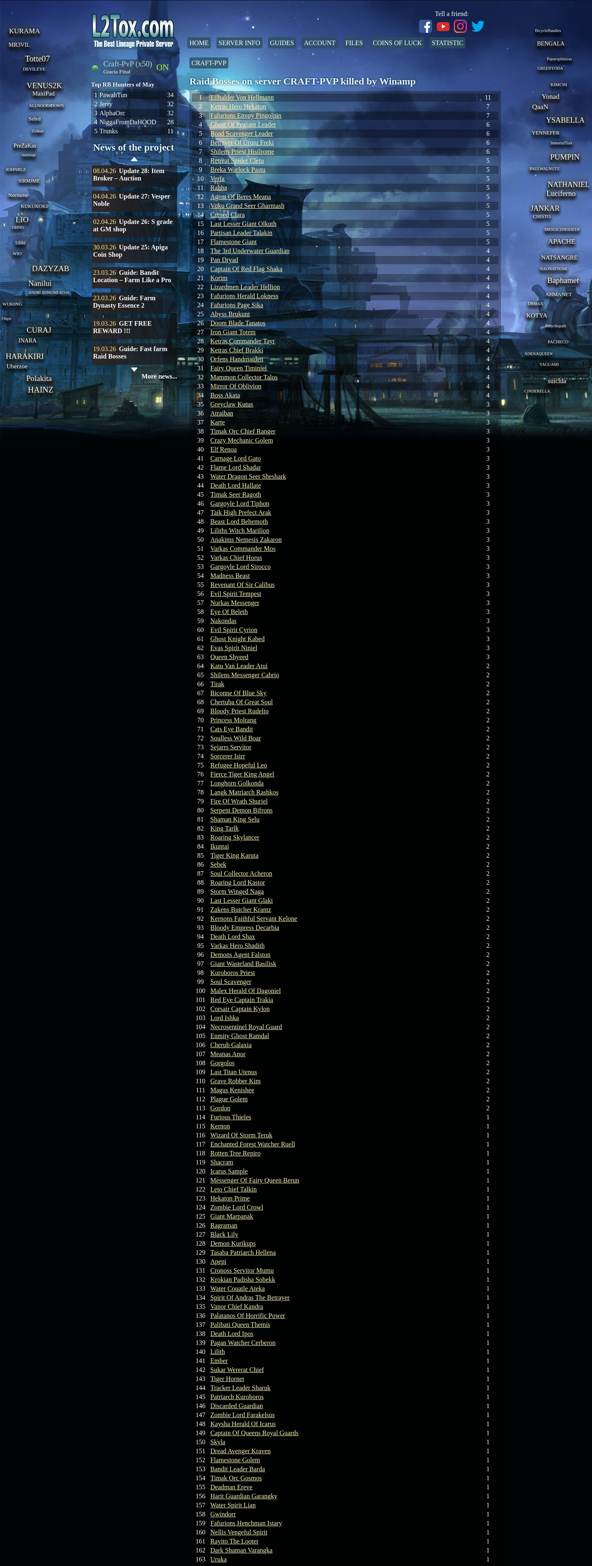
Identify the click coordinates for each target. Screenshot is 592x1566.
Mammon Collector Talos (244, 377)
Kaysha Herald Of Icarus (243, 1423)
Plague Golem (229, 1099)
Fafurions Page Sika (236, 304)
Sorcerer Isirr (227, 756)
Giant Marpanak (231, 1216)
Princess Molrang (233, 720)
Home (199, 42)
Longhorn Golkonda (237, 783)
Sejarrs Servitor (230, 747)
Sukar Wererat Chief (237, 1369)
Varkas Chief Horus (236, 557)
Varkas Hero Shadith (237, 945)
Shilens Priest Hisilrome (242, 151)
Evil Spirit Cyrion (233, 629)
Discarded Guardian (236, 1405)
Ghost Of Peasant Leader (243, 124)
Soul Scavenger (230, 981)
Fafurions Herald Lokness (244, 295)
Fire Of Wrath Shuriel (239, 801)
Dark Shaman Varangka (241, 1550)
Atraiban (221, 413)
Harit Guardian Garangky (244, 1496)
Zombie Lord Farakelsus (242, 1414)
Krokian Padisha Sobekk (242, 1279)
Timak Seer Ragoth (235, 494)
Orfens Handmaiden (236, 359)
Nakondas (223, 620)
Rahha (218, 187)
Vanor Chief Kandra (236, 1306)
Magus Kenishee (232, 1090)
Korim (219, 277)
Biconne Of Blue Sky (238, 692)
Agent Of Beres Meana (240, 196)
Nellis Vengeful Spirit (238, 1532)
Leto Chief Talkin (233, 1189)
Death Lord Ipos (231, 1333)
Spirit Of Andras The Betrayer (249, 1297)
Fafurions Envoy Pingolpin (245, 115)
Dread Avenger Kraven (240, 1450)
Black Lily (224, 1234)
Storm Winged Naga (237, 891)
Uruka (218, 1559)
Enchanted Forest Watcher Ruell (252, 1144)
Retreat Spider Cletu (237, 160)
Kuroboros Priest (232, 972)
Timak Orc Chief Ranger (243, 431)
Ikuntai (219, 846)
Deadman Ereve (231, 1487)
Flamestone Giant (233, 241)
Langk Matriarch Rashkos (244, 792)
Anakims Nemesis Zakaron (246, 539)
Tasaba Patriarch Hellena (243, 1252)
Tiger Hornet (227, 1378)
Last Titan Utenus (233, 1071)
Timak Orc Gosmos (236, 1478)
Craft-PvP (208, 62)
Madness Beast (230, 575)
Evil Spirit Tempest (235, 593)
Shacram (221, 1162)
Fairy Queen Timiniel (238, 368)
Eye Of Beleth (229, 611)
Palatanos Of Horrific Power (247, 1315)
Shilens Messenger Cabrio (244, 674)
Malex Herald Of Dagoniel (245, 990)
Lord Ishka (224, 1017)
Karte (217, 422)
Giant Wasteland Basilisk (243, 963)
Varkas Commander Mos (243, 548)
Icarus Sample (229, 1171)
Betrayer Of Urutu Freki (242, 142)
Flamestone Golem (235, 1459)
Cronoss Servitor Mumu (242, 1270)
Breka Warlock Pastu (237, 169)
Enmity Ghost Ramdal (239, 1035)
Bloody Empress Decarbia (244, 927)
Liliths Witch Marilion (239, 530)
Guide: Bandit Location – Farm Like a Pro (132, 276)
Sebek (218, 864)
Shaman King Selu (235, 819)
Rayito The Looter (234, 1541)
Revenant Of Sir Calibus (242, 584)
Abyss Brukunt (230, 313)
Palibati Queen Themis (240, 1324)
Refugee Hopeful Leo (238, 765)
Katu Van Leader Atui (239, 665)
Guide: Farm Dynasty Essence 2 (124, 301)
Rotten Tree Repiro (235, 1153)
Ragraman (223, 1225)
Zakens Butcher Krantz (240, 909)
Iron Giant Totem (233, 332)
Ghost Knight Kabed (237, 638)
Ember (219, 1360)
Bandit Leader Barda (237, 1469)
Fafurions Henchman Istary (246, 1523)
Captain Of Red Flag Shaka (246, 268)
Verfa (217, 178)
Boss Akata (225, 395)
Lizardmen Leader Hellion (245, 286)
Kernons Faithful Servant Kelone (253, 918)
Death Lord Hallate (235, 485)
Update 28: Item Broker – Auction (128, 174)
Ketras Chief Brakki (236, 350)
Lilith (217, 1351)
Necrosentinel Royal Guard (246, 1026)
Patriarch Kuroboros (237, 1396)
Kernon (220, 1126)
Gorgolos (222, 1062)
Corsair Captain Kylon (240, 1008)
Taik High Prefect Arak (240, 512)
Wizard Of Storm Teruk (241, 1135)
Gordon (220, 1108)
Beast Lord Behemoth (239, 521)
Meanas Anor (228, 1053)
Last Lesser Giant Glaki (241, 900)
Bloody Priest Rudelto (239, 711)
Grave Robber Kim (235, 1080)
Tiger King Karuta (234, 855)
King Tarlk (224, 828)
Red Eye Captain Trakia (241, 999)
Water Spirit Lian (233, 1505)
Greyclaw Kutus (231, 404)
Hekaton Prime (230, 1198)
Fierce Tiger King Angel (242, 774)
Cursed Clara (227, 214)
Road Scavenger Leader (241, 133)
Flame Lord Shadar (235, 467)
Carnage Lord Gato (235, 458)
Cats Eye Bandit (231, 729)
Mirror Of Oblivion (235, 386)
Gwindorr (223, 1514)
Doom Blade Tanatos (238, 323)
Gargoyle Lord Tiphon (239, 503)
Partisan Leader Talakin (241, 232)
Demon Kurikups (233, 1243)
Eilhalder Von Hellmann (242, 97)
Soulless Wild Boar (235, 738)
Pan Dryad (224, 259)
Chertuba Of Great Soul (241, 702)
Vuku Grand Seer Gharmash (247, 205)
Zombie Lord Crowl (236, 1207)
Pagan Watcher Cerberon (243, 1342)
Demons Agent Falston (240, 954)
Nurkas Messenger (235, 602)
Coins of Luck (397, 42)
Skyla (217, 1441)
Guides (282, 42)
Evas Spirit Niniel (233, 647)
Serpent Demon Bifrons (241, 810)
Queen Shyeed (229, 656)
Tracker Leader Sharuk (240, 1387)
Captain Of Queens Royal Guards (254, 1432)
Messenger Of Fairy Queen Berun (254, 1180)
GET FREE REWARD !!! (122, 327)
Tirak (217, 683)
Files (354, 42)
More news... (159, 376)
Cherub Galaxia (231, 1044)
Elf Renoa (223, 449)
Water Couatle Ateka (237, 1288)
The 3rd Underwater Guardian (249, 250)
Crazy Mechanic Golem (241, 440)
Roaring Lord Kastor (237, 882)
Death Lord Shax (232, 936)
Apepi (218, 1261)
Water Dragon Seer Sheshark (248, 476)
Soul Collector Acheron (241, 873)
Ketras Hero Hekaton (238, 106)
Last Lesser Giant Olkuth (243, 223)
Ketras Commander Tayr (242, 341)
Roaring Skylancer (235, 837)
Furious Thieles (230, 1117)
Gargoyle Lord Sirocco (240, 566)
